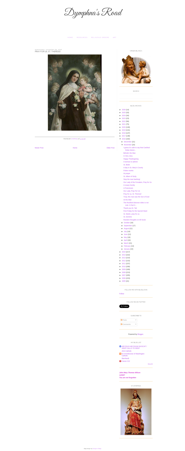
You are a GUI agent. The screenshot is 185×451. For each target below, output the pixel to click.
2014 (124, 255)
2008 (124, 272)
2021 (124, 124)
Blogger (140, 334)
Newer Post (39, 148)
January (127, 249)
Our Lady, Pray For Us (131, 191)
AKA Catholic (127, 351)
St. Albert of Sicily (129, 176)
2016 (124, 139)
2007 (124, 275)
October (127, 223)
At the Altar (127, 200)
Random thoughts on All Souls (134, 220)
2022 (124, 121)
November (128, 145)
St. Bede (126, 165)
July (125, 231)
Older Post (110, 148)
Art (114, 37)
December (128, 142)
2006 (124, 278)
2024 (124, 115)
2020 (124, 127)
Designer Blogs (97, 448)
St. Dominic (127, 217)
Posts (124, 320)
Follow (121, 294)
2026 (124, 110)
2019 (124, 130)
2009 (124, 269)
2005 (124, 281)
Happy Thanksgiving (130, 159)
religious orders (100, 37)
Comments (126, 324)
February (127, 246)
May (125, 237)
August (126, 228)
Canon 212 (126, 361)
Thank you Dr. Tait (130, 208)
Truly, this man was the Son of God (136, 197)
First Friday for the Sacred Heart (135, 211)
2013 (124, 258)
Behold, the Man (129, 153)
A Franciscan (128, 188)
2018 (124, 133)
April (126, 240)
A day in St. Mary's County (133, 168)
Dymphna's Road (92, 13)
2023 (124, 118)
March (126, 243)
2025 (124, 112)
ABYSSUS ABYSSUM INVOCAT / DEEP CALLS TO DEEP (134, 347)
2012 (124, 261)
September (128, 226)
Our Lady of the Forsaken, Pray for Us (137, 182)
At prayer (126, 173)
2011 (124, 263)
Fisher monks (128, 171)
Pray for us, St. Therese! (132, 194)
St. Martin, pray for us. (131, 214)
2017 (124, 136)
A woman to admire (130, 162)
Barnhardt (125, 358)
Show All (150, 364)
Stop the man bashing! (131, 179)
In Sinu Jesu (128, 156)
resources (82, 37)
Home (70, 37)
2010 (124, 266)
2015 (124, 252)
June (126, 234)
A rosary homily (129, 185)
